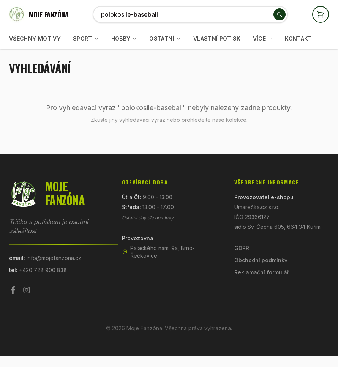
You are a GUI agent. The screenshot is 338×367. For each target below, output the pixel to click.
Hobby (121, 38)
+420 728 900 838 (43, 270)
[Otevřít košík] (320, 14)
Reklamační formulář (261, 272)
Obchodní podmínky (260, 260)
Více (263, 38)
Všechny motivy (35, 38)
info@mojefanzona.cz (54, 258)
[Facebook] (13, 290)
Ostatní (161, 38)
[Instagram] (26, 290)
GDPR (241, 248)
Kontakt (298, 38)
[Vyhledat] (279, 14)
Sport (82, 38)
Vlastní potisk (217, 38)
